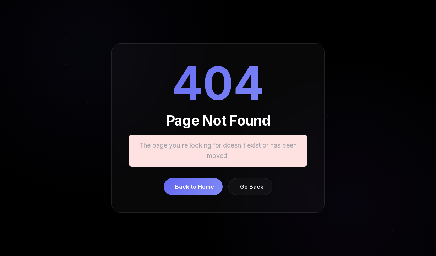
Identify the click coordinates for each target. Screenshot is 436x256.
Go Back (251, 186)
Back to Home (194, 186)
